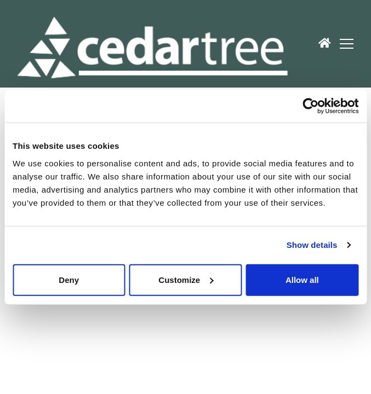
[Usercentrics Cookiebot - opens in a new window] (310, 106)
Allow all (302, 279)
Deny (69, 279)
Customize (185, 279)
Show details (312, 245)
